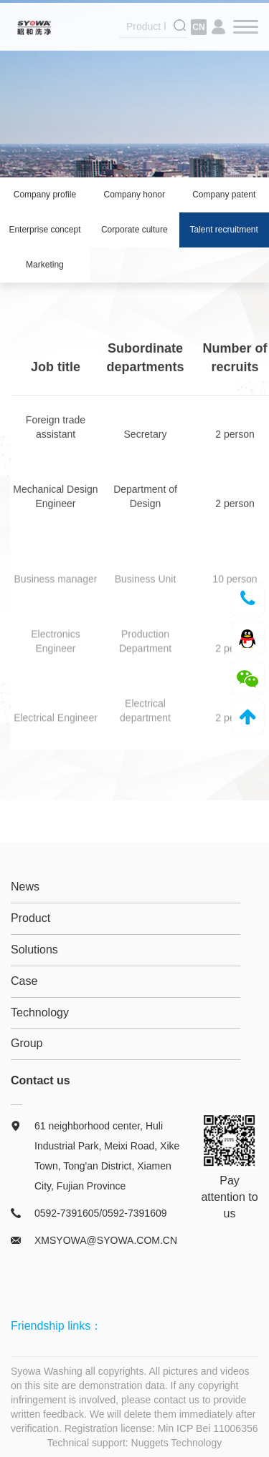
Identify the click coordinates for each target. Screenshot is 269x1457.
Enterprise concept (44, 230)
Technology (40, 1012)
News (25, 886)
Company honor (134, 195)
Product (30, 918)
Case (24, 981)
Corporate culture (134, 230)
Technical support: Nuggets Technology (134, 1442)
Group (26, 1043)
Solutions (34, 949)
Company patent (223, 195)
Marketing (45, 265)
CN (198, 29)
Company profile (45, 195)
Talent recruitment (224, 230)
